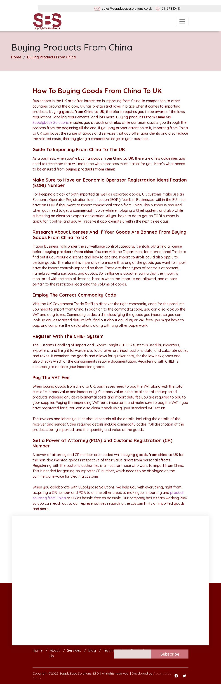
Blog (92, 650)
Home (16, 57)
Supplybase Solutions (51, 122)
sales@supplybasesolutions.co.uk (127, 9)
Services (74, 650)
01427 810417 (171, 9)
